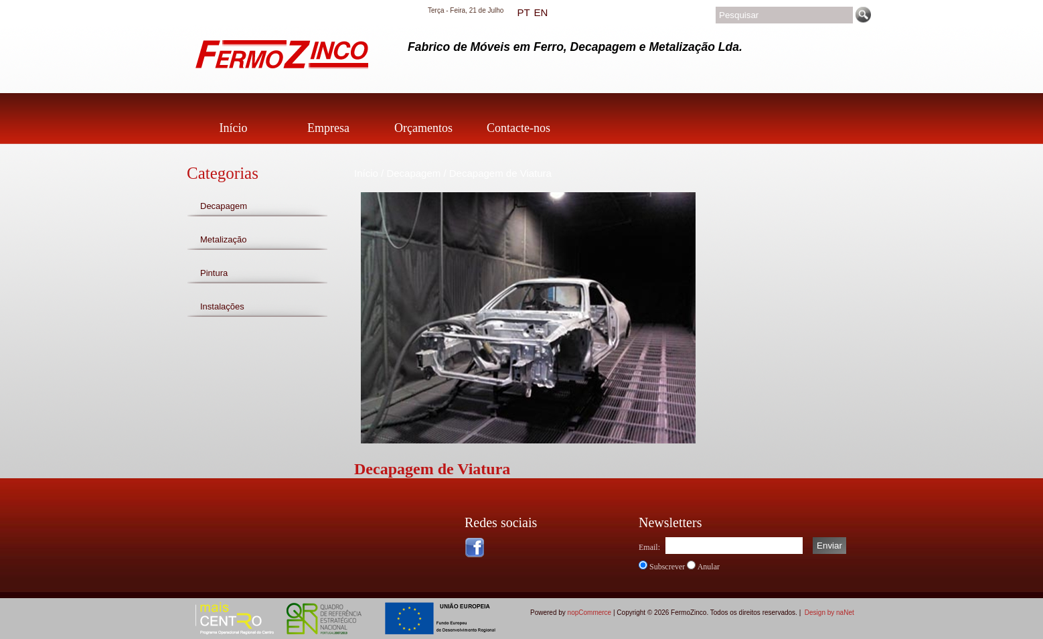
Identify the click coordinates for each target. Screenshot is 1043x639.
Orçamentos (423, 128)
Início (234, 128)
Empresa (328, 128)
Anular (709, 566)
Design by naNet (829, 612)
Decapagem (223, 206)
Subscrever (667, 566)
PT (523, 12)
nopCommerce (590, 612)
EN (541, 12)
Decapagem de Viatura (500, 173)
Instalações (222, 306)
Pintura (214, 273)
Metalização (223, 239)
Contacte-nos (518, 128)
